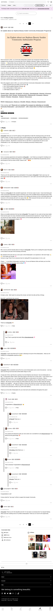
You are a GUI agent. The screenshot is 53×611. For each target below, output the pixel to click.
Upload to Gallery (39, 5)
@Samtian (8, 96)
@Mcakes (28, 101)
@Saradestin (15, 96)
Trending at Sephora (8, 17)
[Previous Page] (20, 23)
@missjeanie (39, 95)
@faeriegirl (42, 93)
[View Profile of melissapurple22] (9, 187)
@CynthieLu (26, 93)
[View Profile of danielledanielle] (8, 289)
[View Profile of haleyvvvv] (7, 169)
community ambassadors (23, 118)
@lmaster (14, 95)
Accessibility (15, 600)
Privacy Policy (4, 600)
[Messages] (50, 5)
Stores (50, 609)
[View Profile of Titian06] (11, 399)
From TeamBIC (4, 113)
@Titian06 (11, 419)
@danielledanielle (34, 93)
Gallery (14, 5)
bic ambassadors (14, 118)
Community (40, 609)
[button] (26, 46)
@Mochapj (34, 101)
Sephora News (10, 113)
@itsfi (10, 95)
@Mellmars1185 (32, 95)
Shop (12, 609)
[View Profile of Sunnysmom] (8, 151)
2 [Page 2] (26, 23)
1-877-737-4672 (7, 571)
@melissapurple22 (22, 95)
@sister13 (21, 96)
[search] (27, 2)
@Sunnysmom (28, 96)
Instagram (2, 593)
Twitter (7, 593)
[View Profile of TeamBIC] (7, 27)
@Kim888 (22, 101)
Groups (9, 5)
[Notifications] (47, 5)
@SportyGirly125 (41, 101)
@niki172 (3, 96)
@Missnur (45, 95)
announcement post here (43, 8)
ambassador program (5, 118)
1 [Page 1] (23, 23)
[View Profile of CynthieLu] (7, 244)
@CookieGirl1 (19, 93)
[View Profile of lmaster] (7, 348)
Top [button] (3, 567)
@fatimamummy (9, 101)
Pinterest (13, 593)
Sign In (30, 608)
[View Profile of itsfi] (6, 209)
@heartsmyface (4, 95)
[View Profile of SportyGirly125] (8, 364)
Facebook (5, 593)
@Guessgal (48, 93)
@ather (7, 93)
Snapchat (15, 593)
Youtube (10, 593)
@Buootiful (12, 93)
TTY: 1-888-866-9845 (8, 572)
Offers (21, 609)
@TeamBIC (3, 135)
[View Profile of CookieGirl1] (8, 130)
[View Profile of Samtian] (7, 506)
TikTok (18, 593)
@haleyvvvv (17, 101)
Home (3, 609)
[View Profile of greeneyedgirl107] (9, 488)
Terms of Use (10, 600)
